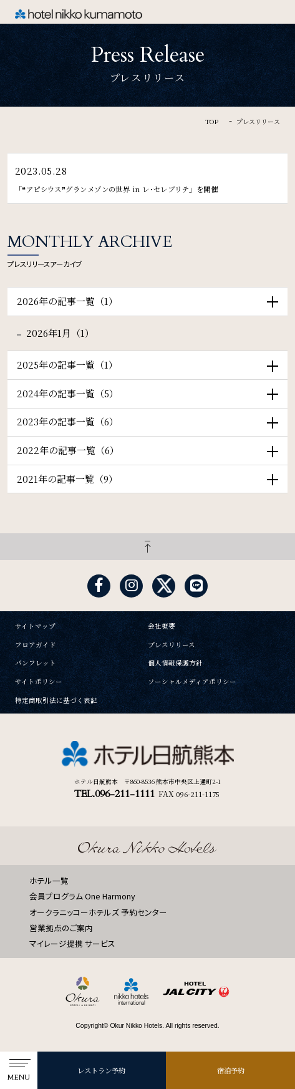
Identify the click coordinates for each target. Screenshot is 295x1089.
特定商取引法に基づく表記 (56, 700)
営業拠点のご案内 (61, 928)
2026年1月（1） (60, 332)
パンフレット (35, 663)
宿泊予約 (230, 1070)
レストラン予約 (101, 1070)
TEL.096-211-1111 (114, 794)
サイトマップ (35, 626)
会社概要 (161, 626)
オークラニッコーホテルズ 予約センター (98, 912)
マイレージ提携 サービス (72, 943)
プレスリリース (171, 645)
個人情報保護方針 (175, 663)
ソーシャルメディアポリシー (192, 682)
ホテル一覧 (49, 880)
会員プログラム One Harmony (82, 896)
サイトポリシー (38, 682)
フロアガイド (35, 645)
